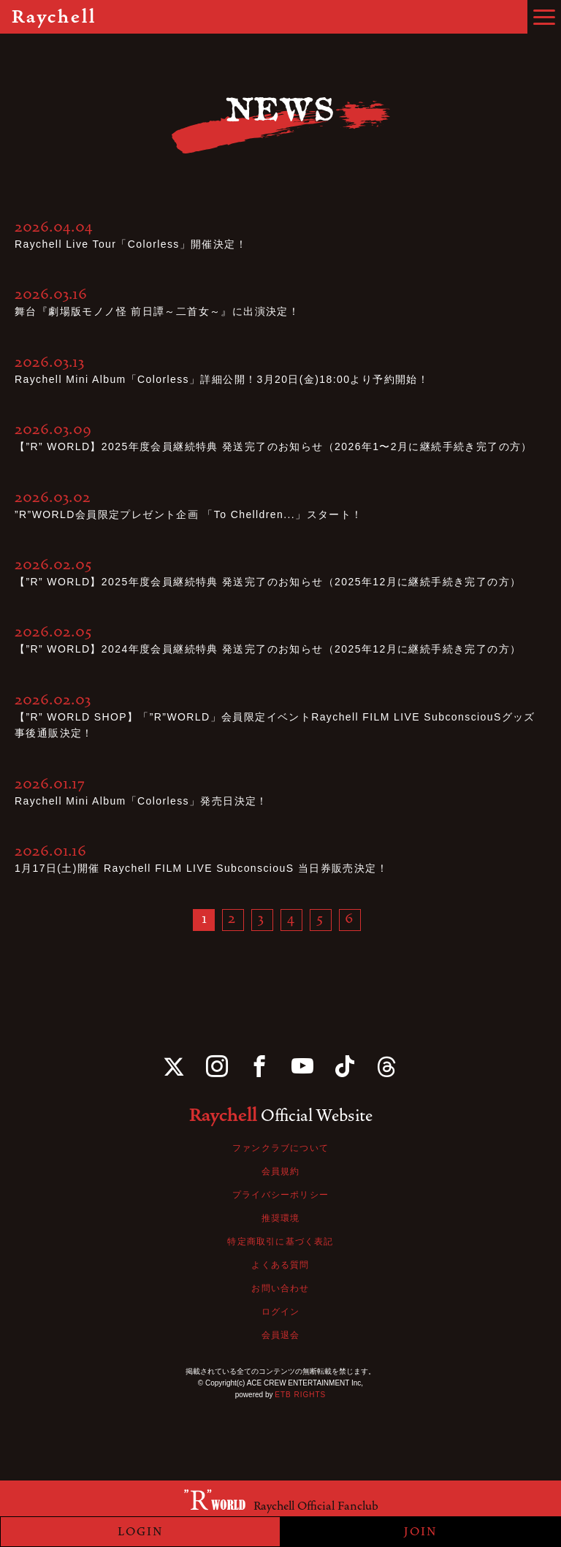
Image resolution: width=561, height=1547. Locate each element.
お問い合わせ (280, 1288)
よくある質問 (280, 1265)
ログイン (281, 1312)
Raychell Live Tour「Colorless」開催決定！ (131, 244)
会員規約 (281, 1171)
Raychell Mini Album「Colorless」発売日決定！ (141, 801)
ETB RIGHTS (300, 1395)
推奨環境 (281, 1218)
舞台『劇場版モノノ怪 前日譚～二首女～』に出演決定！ (157, 311)
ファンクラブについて (280, 1148)
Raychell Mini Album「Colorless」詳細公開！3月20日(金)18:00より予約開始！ (222, 379)
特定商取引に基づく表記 (280, 1241)
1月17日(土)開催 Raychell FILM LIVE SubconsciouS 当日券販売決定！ (201, 868)
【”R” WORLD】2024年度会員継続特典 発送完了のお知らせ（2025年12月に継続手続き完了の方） (268, 649)
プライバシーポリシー (280, 1195)
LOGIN (141, 1531)
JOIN (421, 1531)
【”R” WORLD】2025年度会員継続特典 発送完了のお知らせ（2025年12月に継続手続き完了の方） (268, 582)
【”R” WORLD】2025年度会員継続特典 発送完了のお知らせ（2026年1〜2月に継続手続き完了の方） (274, 446)
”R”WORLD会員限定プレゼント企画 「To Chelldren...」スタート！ (189, 514)
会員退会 (281, 1335)
